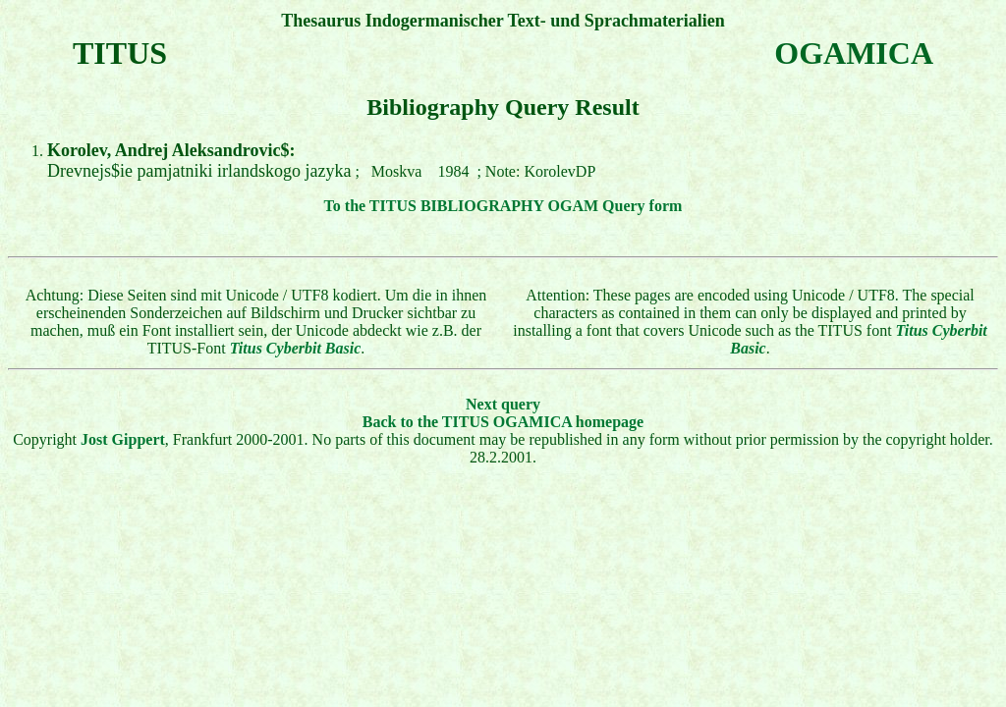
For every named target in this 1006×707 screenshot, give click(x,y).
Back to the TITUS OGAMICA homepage (503, 421)
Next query (503, 404)
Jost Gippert (123, 439)
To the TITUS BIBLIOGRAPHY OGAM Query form (503, 205)
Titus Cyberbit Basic (296, 348)
